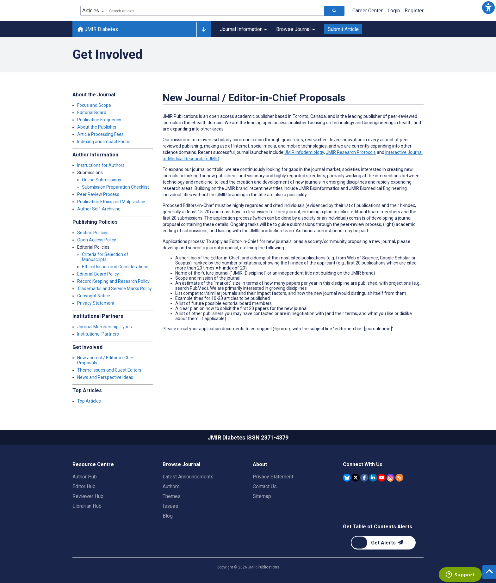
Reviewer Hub (87, 496)
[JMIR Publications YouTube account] (382, 478)
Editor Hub (84, 486)
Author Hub (84, 477)
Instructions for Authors (101, 165)
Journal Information (243, 29)
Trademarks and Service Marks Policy (114, 288)
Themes (172, 496)
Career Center (367, 11)
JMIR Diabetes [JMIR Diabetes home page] (98, 29)
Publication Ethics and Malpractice (111, 201)
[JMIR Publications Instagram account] (390, 478)
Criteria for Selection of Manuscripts (105, 257)
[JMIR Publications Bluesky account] (347, 478)
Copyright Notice (93, 295)
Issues (170, 506)
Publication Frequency (99, 119)
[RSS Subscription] (399, 478)
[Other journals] (203, 29)
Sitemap (262, 496)
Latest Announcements (188, 477)
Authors (171, 486)
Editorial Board (91, 112)
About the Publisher (97, 127)
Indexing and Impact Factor (104, 141)
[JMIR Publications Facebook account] (364, 478)
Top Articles (89, 401)
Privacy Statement (96, 303)
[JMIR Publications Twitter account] (356, 478)
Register (414, 11)
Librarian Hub (87, 506)
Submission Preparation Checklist (115, 187)
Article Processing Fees (100, 134)
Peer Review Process (98, 194)
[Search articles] (334, 11)
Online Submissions (101, 179)
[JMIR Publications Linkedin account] (373, 478)
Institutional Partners (98, 334)
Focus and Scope (94, 105)
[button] (488, 8)
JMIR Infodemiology (304, 152)
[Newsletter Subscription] (383, 543)
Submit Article (343, 29)
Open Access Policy (96, 239)
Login (394, 11)
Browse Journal (295, 29)
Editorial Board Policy (98, 273)
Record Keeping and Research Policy (113, 281)
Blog (168, 516)
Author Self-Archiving (99, 208)
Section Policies (92, 232)
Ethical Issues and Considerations (115, 266)
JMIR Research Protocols (351, 152)
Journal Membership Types (104, 326)
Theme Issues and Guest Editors (109, 370)
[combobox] (215, 11)
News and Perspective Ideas (105, 377)
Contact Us (265, 486)
